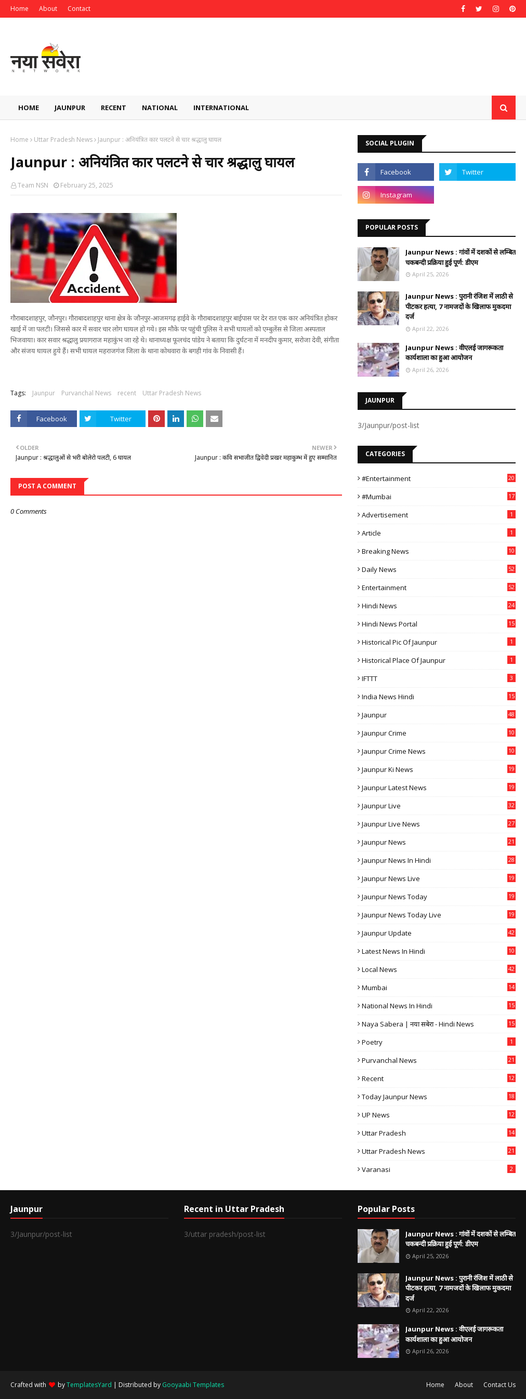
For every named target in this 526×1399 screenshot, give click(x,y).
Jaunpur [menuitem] (70, 107)
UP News (439, 1115)
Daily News (439, 569)
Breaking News (439, 551)
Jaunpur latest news (439, 787)
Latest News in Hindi (439, 951)
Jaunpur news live (439, 878)
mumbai (439, 987)
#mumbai (439, 496)
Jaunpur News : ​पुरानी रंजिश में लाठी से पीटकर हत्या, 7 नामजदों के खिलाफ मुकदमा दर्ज (459, 306)
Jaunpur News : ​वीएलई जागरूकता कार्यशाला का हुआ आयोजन (454, 353)
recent (126, 393)
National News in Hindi (439, 1005)
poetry (439, 1042)
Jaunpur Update (439, 933)
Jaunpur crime (439, 733)
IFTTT (439, 678)
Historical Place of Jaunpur (439, 660)
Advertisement (439, 514)
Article (439, 533)
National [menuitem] (160, 107)
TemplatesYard (89, 1384)
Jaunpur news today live (439, 915)
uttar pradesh (439, 1133)
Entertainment (439, 587)
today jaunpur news (439, 1096)
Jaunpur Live (439, 805)
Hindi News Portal (439, 624)
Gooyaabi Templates (193, 1384)
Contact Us (499, 1384)
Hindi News (439, 605)
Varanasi (439, 1169)
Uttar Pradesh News (63, 139)
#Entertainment (439, 478)
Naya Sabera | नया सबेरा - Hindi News (439, 1024)
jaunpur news (439, 842)
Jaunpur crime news (439, 751)
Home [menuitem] (28, 107)
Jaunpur (43, 393)
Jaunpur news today (439, 896)
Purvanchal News (86, 393)
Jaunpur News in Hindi (439, 860)
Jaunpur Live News (439, 824)
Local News (439, 969)
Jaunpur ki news (439, 769)
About (48, 8)
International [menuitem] (221, 107)
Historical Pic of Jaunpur (439, 642)
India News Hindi (439, 696)
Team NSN (33, 185)
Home (19, 8)
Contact (79, 8)
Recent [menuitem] (113, 107)
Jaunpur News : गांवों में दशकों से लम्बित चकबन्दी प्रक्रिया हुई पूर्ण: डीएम (460, 257)
